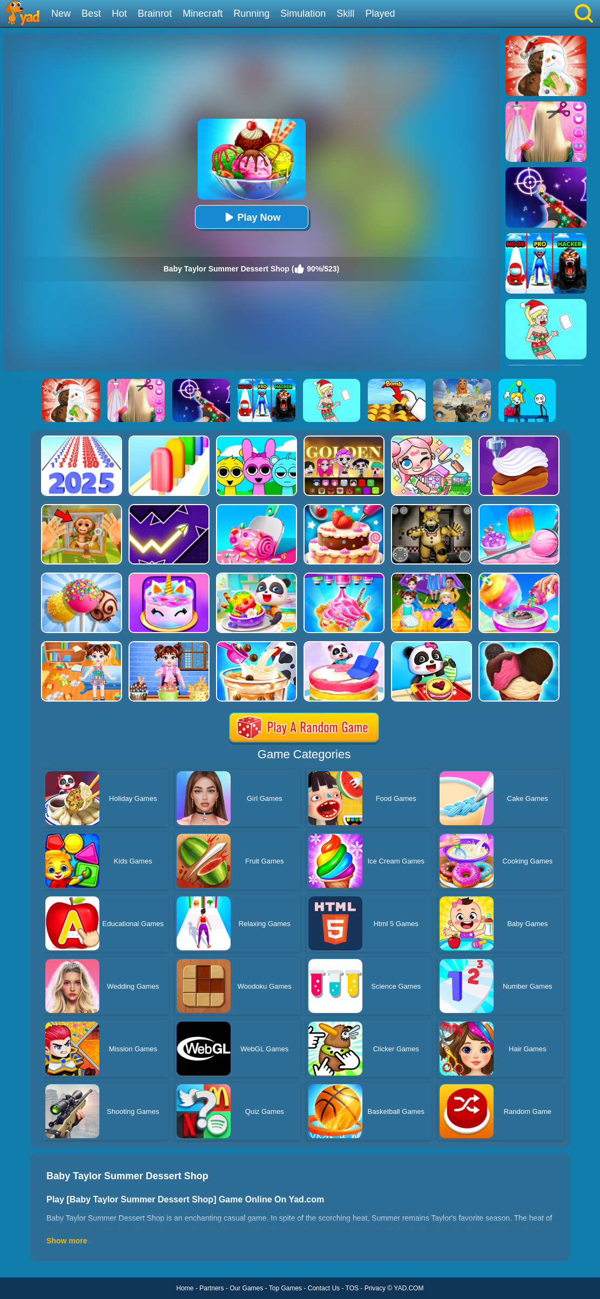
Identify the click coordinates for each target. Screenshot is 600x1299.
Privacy (375, 1288)
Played (380, 13)
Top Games (285, 1288)
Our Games (246, 1288)
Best (91, 13)
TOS (352, 1288)
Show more (66, 1240)
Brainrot (155, 13)
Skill (345, 13)
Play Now (251, 217)
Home (185, 1288)
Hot (119, 13)
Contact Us (324, 1288)
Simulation (303, 13)
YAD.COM (408, 1288)
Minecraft (203, 13)
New (61, 13)
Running (251, 13)
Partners (211, 1288)
